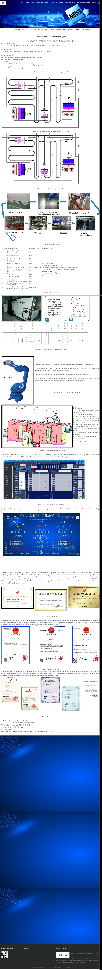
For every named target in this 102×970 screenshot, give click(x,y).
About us (27, 2)
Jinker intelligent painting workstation (39, 967)
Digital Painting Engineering (42, 2)
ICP (50, 967)
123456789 (53, 967)
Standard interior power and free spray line (61, 29)
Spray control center (27, 29)
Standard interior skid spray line (82, 29)
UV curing (46, 29)
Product (33, 2)
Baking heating (37, 29)
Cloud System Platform (70, 2)
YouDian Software (67, 967)
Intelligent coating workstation (57, 2)
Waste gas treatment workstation (83, 2)
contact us (94, 2)
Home (22, 2)
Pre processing (16, 29)
